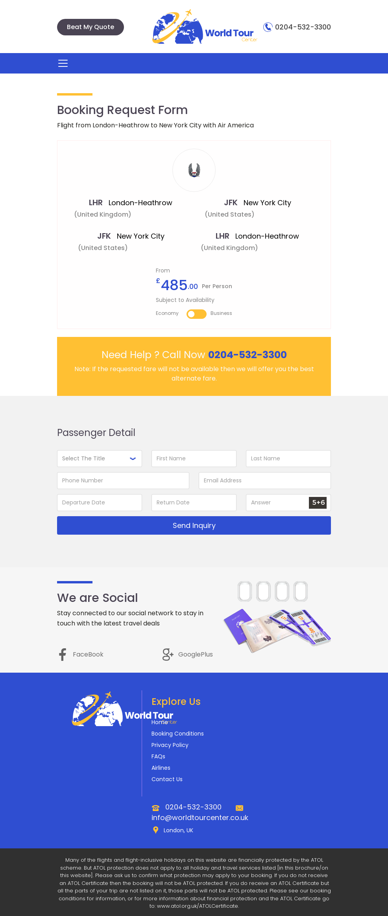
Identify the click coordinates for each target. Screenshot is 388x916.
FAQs (158, 756)
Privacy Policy (170, 745)
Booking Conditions (178, 734)
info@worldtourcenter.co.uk (200, 817)
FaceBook (80, 654)
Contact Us (167, 779)
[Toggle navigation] (63, 63)
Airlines (161, 768)
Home (160, 722)
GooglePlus (188, 654)
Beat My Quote (90, 26)
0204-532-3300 (297, 27)
